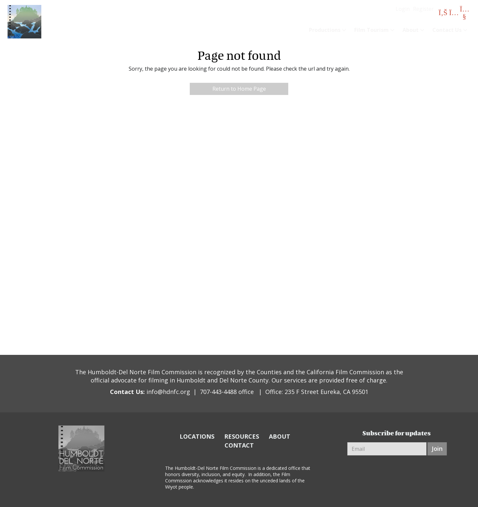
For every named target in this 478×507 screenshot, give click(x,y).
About (410, 30)
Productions (324, 30)
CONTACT (239, 445)
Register (423, 9)
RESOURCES (241, 436)
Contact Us (447, 30)
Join (437, 448)
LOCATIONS (197, 436)
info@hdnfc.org (168, 392)
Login (403, 9)
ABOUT (279, 436)
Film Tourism (371, 30)
